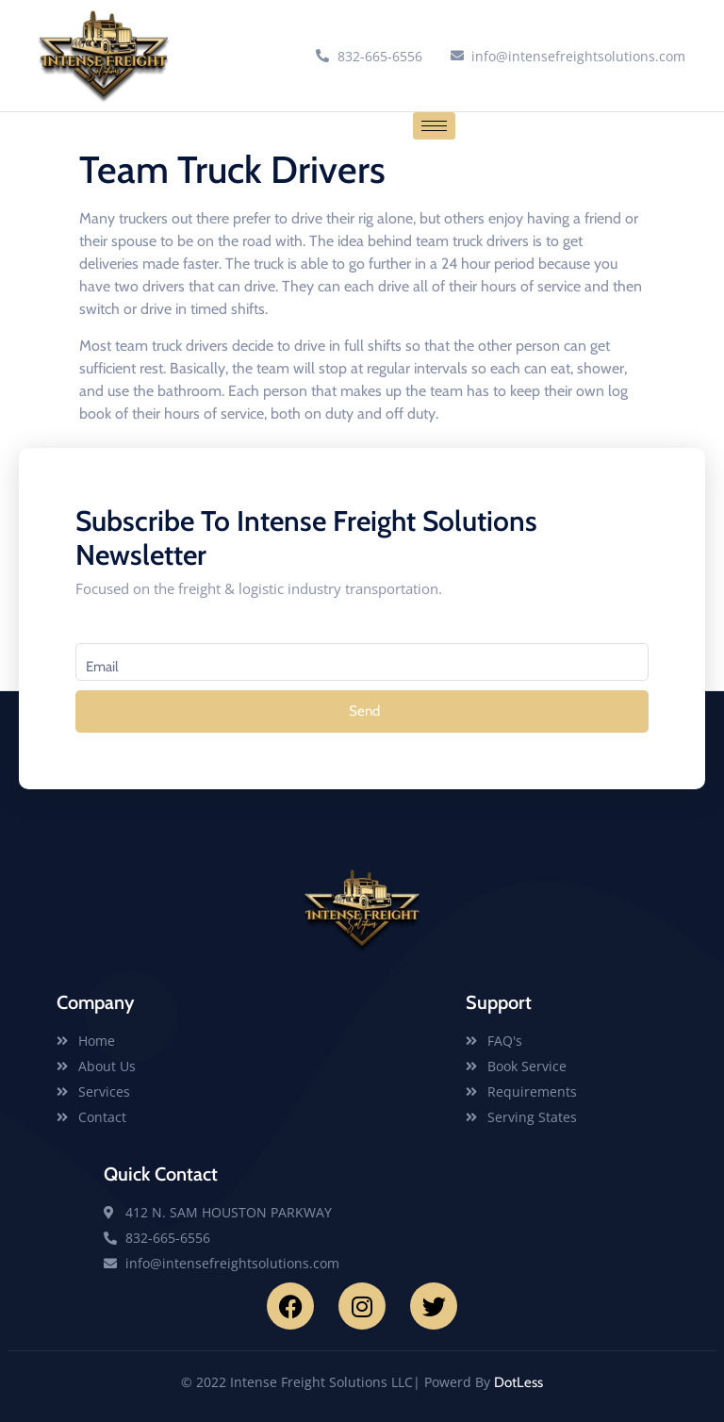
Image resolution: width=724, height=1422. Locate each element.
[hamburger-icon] (434, 126)
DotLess (518, 1382)
